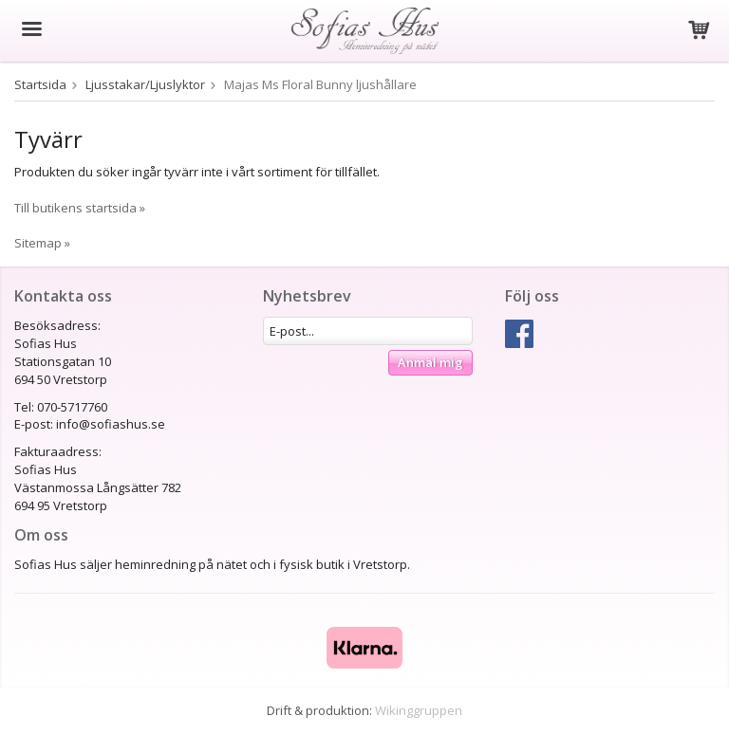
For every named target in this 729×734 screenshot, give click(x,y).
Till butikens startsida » (79, 207)
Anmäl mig (430, 362)
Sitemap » (42, 242)
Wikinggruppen (418, 710)
